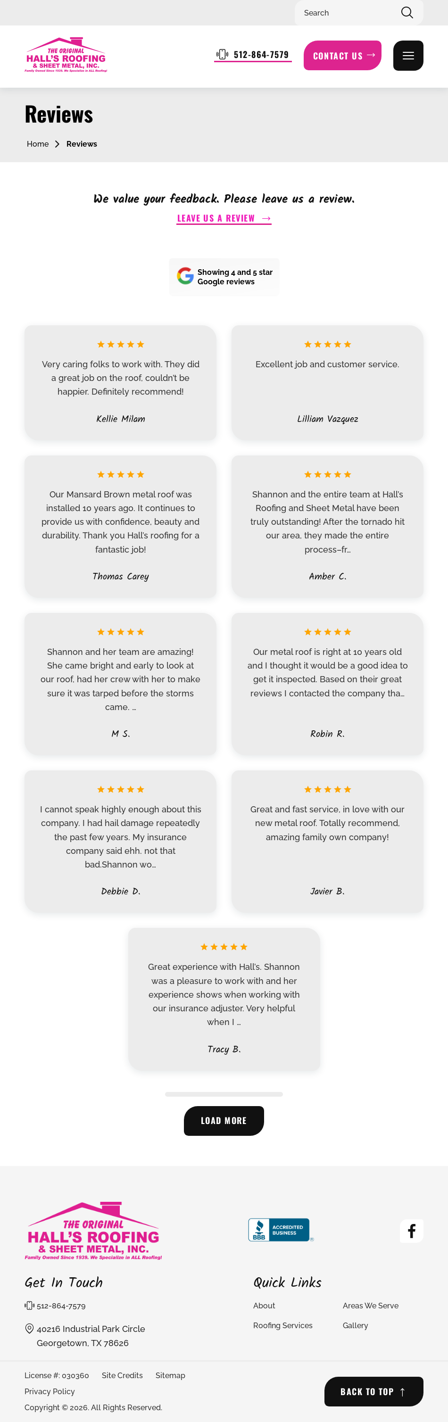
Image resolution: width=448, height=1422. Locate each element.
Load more (224, 1121)
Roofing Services (283, 1326)
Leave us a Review (216, 218)
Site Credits (122, 1375)
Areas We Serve (370, 1306)
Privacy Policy (50, 1392)
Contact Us (338, 56)
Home (38, 144)
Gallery (355, 1326)
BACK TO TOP (367, 1392)
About (264, 1306)
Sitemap (170, 1375)
